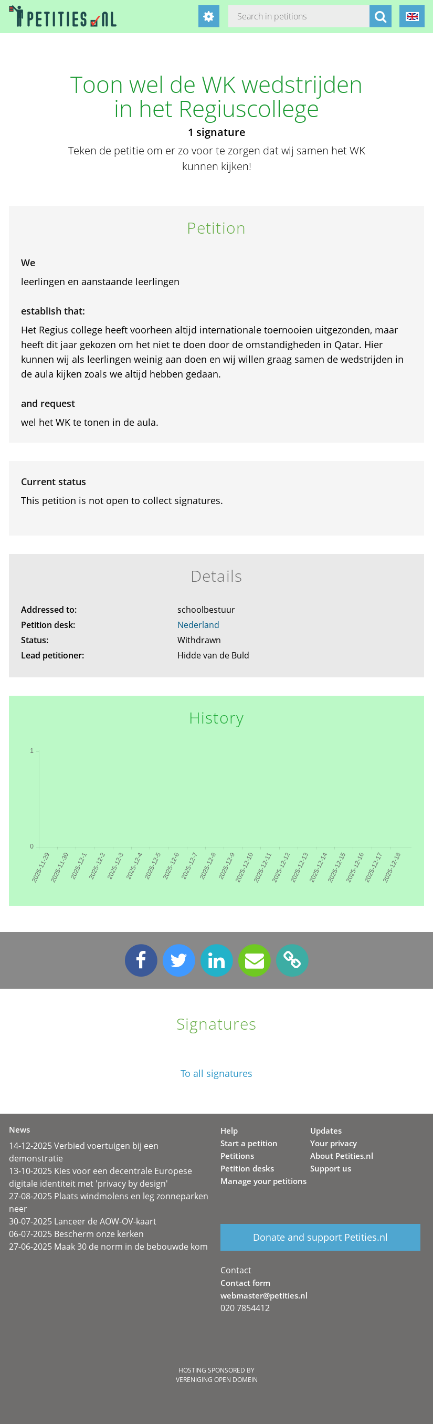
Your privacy (333, 1143)
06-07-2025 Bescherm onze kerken (76, 1234)
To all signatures (216, 1073)
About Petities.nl (341, 1155)
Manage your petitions (263, 1181)
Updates (326, 1130)
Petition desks (247, 1168)
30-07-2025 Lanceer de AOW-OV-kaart (82, 1221)
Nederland (198, 625)
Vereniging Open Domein (217, 1379)
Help (229, 1130)
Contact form (245, 1283)
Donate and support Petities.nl (320, 1237)
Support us (330, 1168)
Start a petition (249, 1143)
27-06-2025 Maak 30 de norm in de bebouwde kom (108, 1246)
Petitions (237, 1155)
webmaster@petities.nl (264, 1295)
